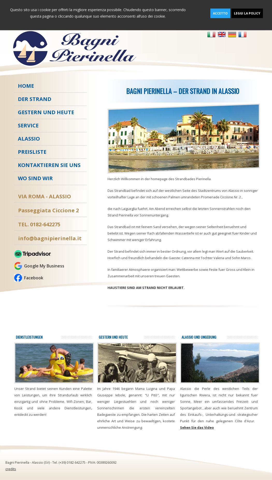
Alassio (29, 138)
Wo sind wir (35, 178)
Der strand (34, 99)
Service (28, 125)
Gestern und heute (46, 112)
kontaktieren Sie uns (49, 165)
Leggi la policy (247, 13)
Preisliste (32, 151)
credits (10, 469)
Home (26, 85)
